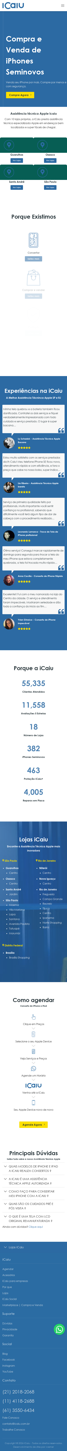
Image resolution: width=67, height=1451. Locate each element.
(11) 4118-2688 (18, 1401)
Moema (14, 905)
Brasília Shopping (19, 957)
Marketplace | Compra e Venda (22, 1305)
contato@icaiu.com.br (16, 1423)
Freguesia (48, 894)
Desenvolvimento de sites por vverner (33, 1446)
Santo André (13, 889)
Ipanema (48, 917)
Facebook (8, 1359)
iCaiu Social (9, 1299)
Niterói (43, 868)
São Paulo (12, 900)
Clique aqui (36, 1226)
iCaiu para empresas (15, 1281)
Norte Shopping (52, 922)
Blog (5, 1353)
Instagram (8, 1365)
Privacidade (9, 1329)
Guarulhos (12, 868)
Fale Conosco (10, 1417)
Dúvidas (7, 1323)
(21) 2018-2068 (18, 1391)
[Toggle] (5, 1166)
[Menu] (63, 5)
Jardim (13, 894)
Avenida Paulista (19, 923)
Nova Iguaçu (47, 878)
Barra (46, 927)
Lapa (12, 914)
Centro (13, 872)
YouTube (7, 1371)
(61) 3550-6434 (18, 1410)
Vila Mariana (17, 909)
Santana (14, 919)
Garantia (8, 1335)
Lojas (5, 1293)
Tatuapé (14, 928)
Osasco (10, 878)
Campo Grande (53, 899)
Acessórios (8, 1275)
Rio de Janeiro (48, 889)
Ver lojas (17, 160)
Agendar (8, 1269)
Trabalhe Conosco (13, 1429)
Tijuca (46, 908)
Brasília (10, 952)
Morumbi (14, 933)
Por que (7, 1287)
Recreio (47, 903)
